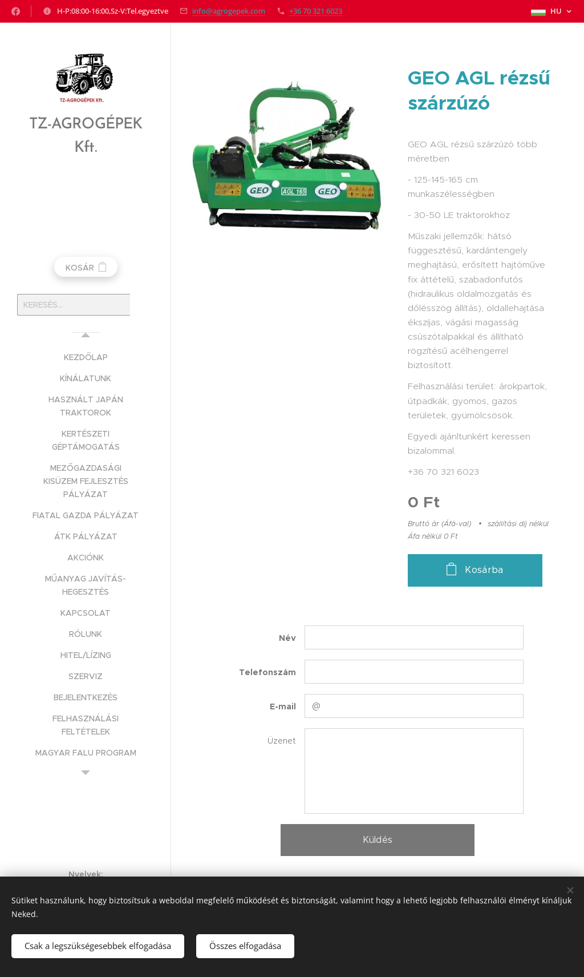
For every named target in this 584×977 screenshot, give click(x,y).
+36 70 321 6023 (315, 11)
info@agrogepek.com (228, 11)
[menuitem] (85, 357)
